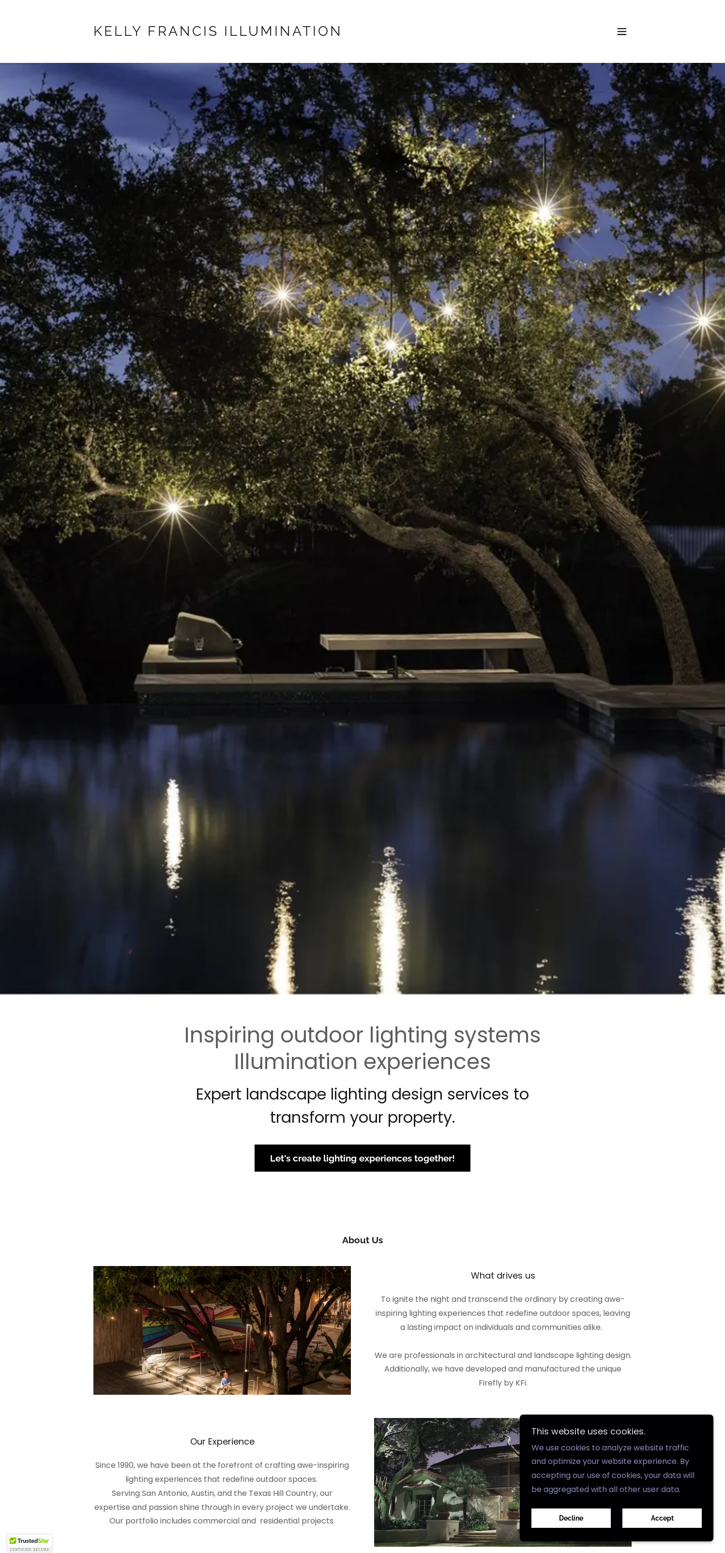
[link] (218, 33)
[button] (622, 31)
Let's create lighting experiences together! (362, 1158)
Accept (662, 1518)
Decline (571, 1518)
